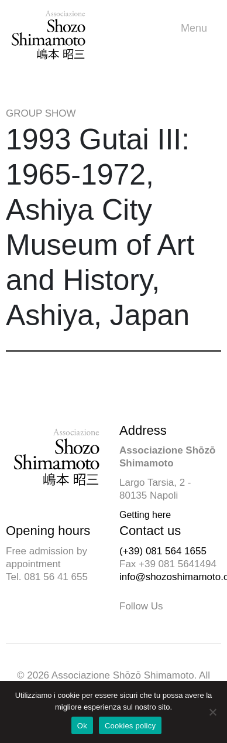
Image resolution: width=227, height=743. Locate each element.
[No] (212, 712)
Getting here (145, 515)
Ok (82, 725)
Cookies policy (130, 725)
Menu (197, 28)
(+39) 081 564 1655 (163, 551)
